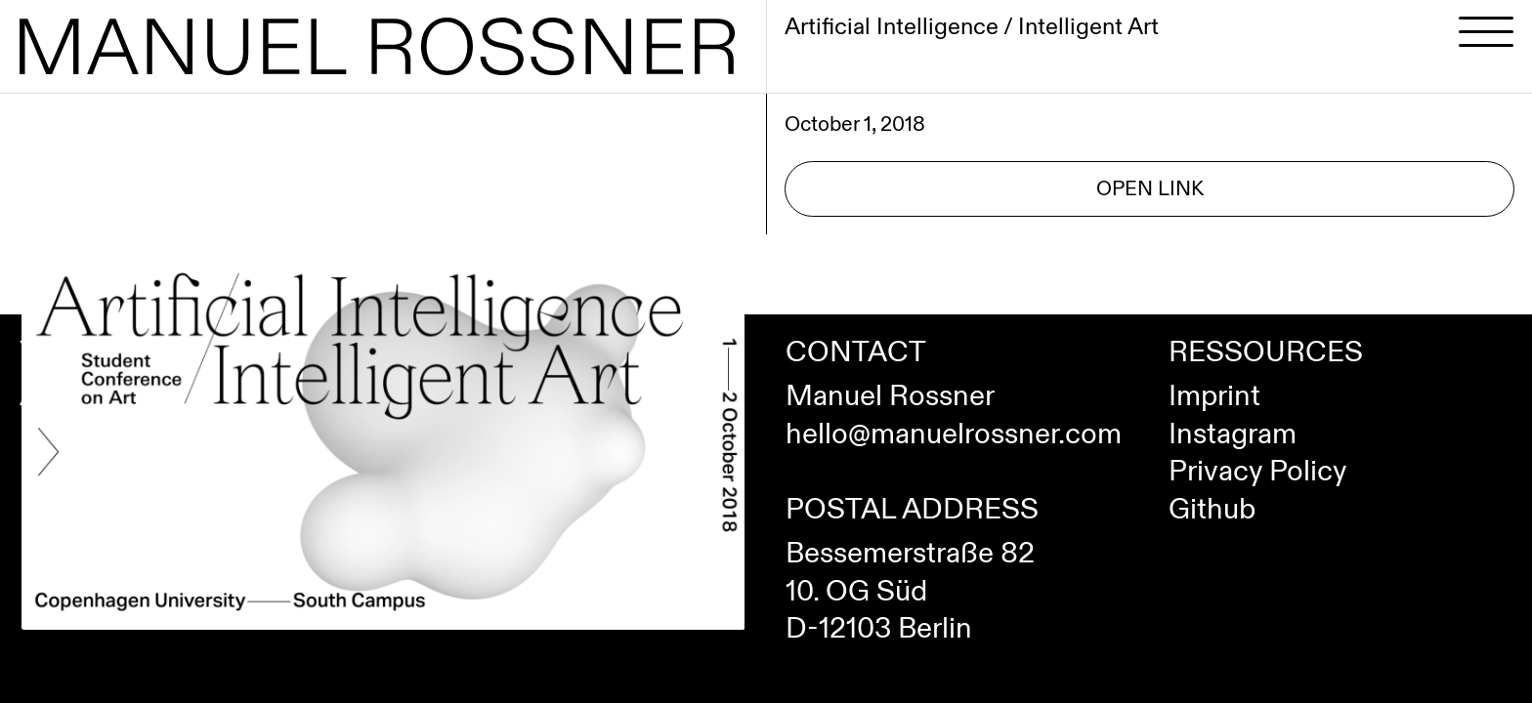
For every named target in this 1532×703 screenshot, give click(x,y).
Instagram (1233, 434)
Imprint (1214, 396)
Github (1212, 509)
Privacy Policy (1257, 471)
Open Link (1150, 189)
